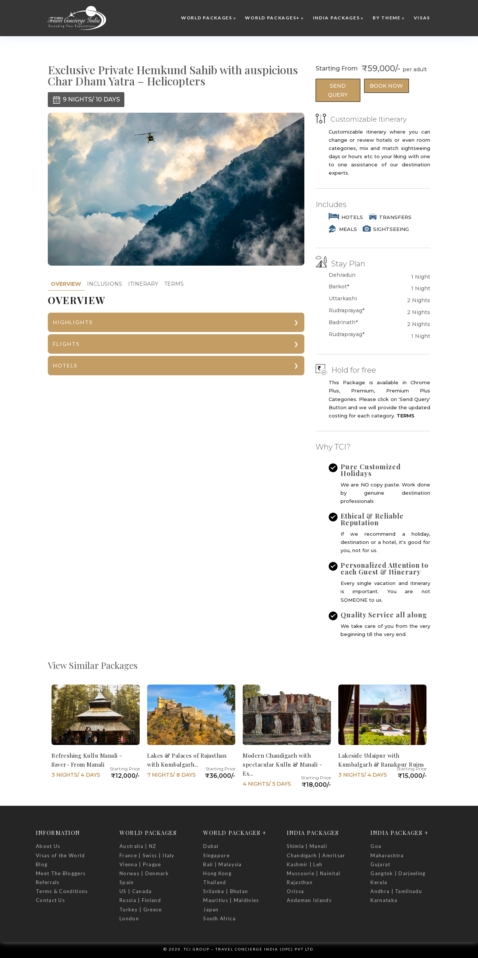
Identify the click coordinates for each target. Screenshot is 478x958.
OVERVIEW (66, 284)
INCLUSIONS (104, 284)
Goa (375, 846)
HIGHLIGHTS (73, 322)
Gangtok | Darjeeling (397, 873)
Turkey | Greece (141, 909)
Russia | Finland (140, 900)
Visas (422, 18)
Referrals (48, 882)
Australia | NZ (138, 846)
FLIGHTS (66, 344)
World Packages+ (272, 18)
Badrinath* (343, 322)
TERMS (174, 284)
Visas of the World (60, 855)
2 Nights (418, 300)
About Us (48, 846)
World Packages (206, 18)
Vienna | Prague (140, 864)
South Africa (219, 918)
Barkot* (339, 287)
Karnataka (383, 900)
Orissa (295, 891)
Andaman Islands (309, 900)
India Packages (336, 18)
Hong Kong (217, 873)
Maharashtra (387, 855)
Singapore (216, 855)
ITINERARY (143, 284)
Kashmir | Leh (304, 864)
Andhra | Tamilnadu (396, 891)
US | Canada (136, 891)
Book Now (386, 85)
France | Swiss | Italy (147, 855)
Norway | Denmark (144, 873)
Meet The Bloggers (61, 873)
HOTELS (65, 365)
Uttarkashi (343, 298)
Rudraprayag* (346, 310)
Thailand (214, 882)
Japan (211, 909)
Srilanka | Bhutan (225, 891)
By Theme (387, 18)
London (129, 918)
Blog (41, 864)
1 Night (420, 276)
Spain (127, 882)
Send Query (338, 90)
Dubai (211, 846)
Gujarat (380, 864)
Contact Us (50, 900)
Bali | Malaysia (222, 864)
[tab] (66, 284)
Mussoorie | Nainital (313, 873)
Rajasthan (300, 882)
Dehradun (342, 275)
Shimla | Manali (307, 846)
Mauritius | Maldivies (231, 900)
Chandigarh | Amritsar (316, 855)
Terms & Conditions (62, 891)
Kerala (378, 882)
